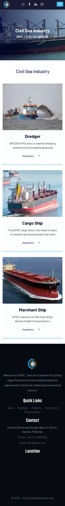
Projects (36, 407)
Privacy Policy (32, 412)
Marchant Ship (32, 309)
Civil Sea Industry (37, 37)
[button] (60, 4)
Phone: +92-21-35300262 (32, 437)
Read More (33, 156)
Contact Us (51, 407)
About (10, 407)
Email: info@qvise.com (32, 442)
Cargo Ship (32, 223)
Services (23, 407)
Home (20, 37)
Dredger (32, 136)
